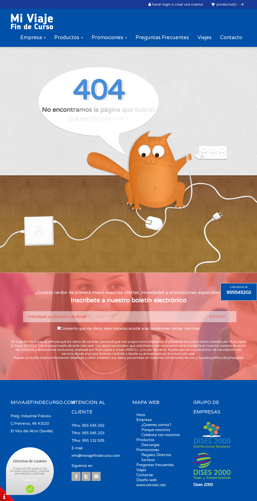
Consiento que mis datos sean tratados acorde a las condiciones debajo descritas (130, 328)
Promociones (109, 38)
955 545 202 (93, 425)
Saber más (29, 479)
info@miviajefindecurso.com (96, 455)
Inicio (140, 414)
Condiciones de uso (179, 358)
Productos (68, 38)
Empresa (33, 38)
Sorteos (148, 460)
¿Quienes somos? (156, 425)
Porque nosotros (155, 430)
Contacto (231, 38)
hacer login (161, 4)
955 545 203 (93, 433)
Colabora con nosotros (160, 435)
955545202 (238, 292)
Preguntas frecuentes (155, 465)
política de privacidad (227, 358)
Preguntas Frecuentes (162, 38)
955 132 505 (93, 440)
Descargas (150, 445)
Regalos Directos (156, 455)
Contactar (144, 475)
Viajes (205, 38)
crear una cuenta (189, 4)
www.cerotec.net (151, 485)
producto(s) (226, 4)
